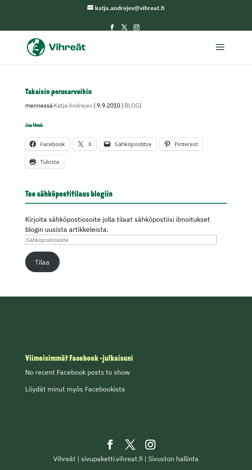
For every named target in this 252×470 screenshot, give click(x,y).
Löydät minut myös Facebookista (75, 389)
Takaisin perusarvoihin (58, 92)
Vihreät (64, 458)
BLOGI (133, 105)
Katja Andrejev (73, 105)
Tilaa (42, 262)
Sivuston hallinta (173, 458)
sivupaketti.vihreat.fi (112, 458)
